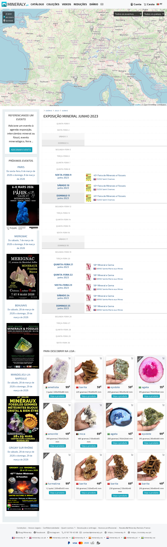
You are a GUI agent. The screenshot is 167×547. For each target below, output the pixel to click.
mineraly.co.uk (37, 537)
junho (65, 110)
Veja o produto (57, 396)
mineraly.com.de (59, 537)
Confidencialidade (51, 528)
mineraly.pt (131, 537)
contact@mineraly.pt (92, 532)
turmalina (52, 483)
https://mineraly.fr (117, 532)
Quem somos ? (68, 528)
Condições (21, 528)
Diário (49, 110)
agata (144, 387)
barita (81, 387)
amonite (51, 433)
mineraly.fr (19, 537)
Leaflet (137, 105)
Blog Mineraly (24, 532)
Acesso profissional (107, 528)
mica (80, 433)
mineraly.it (78, 537)
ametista (52, 387)
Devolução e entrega (86, 528)
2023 (57, 110)
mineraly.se (148, 537)
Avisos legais (34, 528)
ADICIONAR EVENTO (21, 149)
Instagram (53, 532)
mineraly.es (96, 537)
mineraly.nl (113, 537)
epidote (113, 387)
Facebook (39, 532)
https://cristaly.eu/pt (141, 532)
